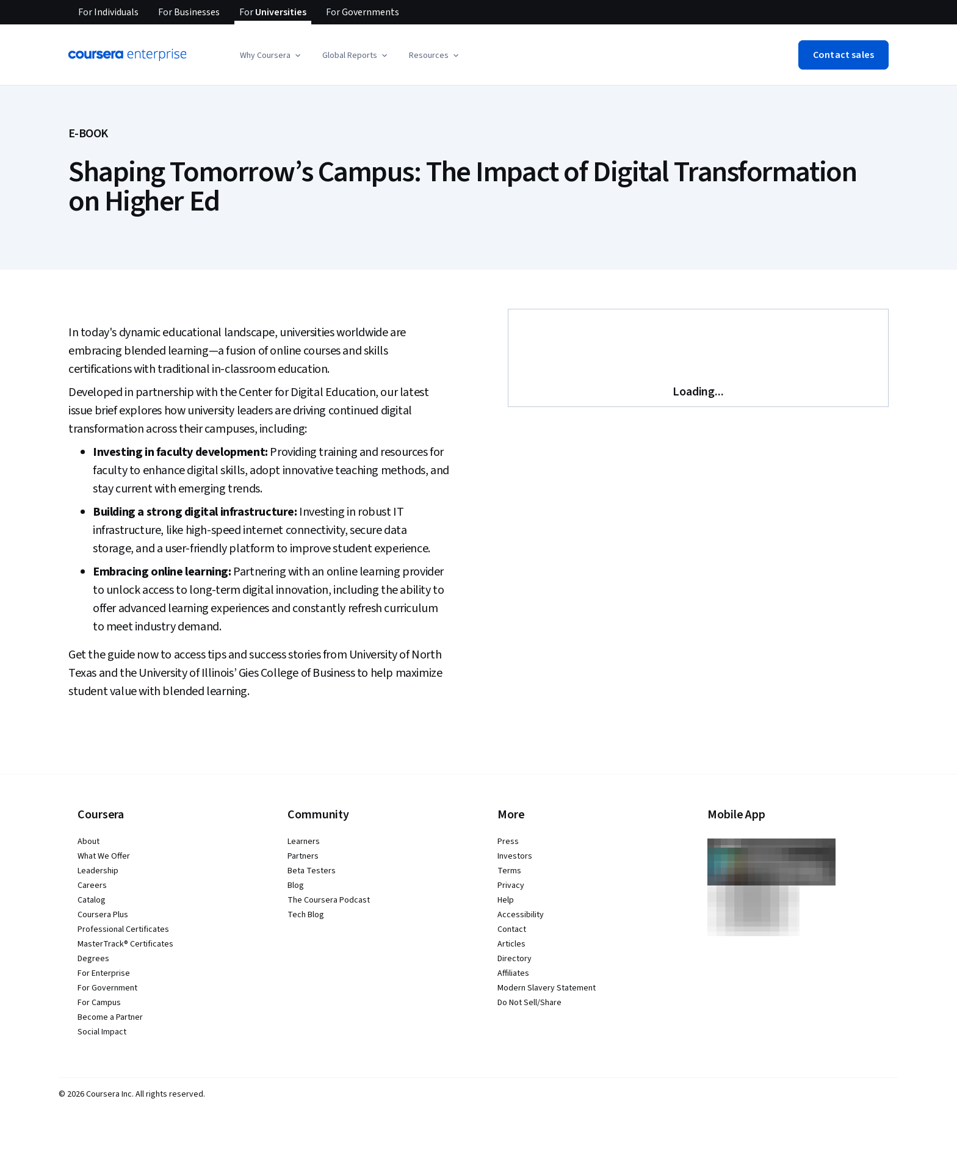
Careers (92, 885)
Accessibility (520, 915)
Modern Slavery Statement (546, 988)
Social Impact (102, 1032)
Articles (511, 944)
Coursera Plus (103, 915)
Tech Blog (305, 915)
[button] (271, 55)
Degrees (93, 959)
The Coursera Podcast (328, 900)
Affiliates (513, 973)
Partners (303, 856)
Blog (295, 885)
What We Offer (104, 856)
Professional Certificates (123, 929)
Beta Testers (311, 871)
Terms (509, 871)
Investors (514, 856)
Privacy (510, 885)
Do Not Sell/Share (529, 1003)
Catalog (92, 900)
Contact (511, 929)
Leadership (98, 871)
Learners (303, 841)
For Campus (99, 1003)
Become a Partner (110, 1017)
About (88, 841)
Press (508, 841)
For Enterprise (104, 973)
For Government (107, 988)
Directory (514, 959)
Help (505, 900)
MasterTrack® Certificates (125, 944)
